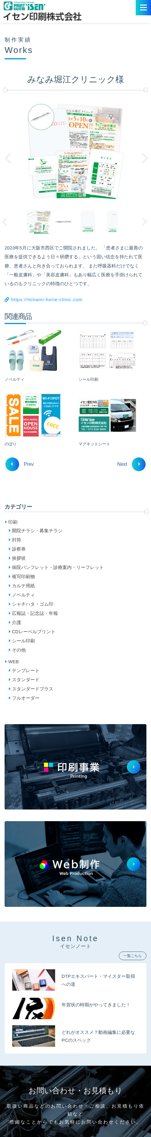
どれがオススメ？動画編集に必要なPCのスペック (98, 1036)
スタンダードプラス (32, 688)
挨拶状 (19, 558)
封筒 (16, 539)
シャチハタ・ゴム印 (32, 604)
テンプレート (26, 670)
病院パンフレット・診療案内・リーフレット (58, 567)
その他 (19, 650)
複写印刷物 (23, 576)
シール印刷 (23, 640)
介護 (16, 622)
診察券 (19, 549)
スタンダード (26, 679)
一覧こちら (132, 956)
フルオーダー (26, 698)
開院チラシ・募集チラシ (37, 530)
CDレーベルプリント (33, 631)
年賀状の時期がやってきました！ (96, 1004)
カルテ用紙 (23, 585)
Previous (8, 222)
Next (146, 222)
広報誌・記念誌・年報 (35, 613)
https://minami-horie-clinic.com (44, 299)
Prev (22, 464)
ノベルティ (23, 594)
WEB (13, 661)
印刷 (12, 522)
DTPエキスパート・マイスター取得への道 (98, 980)
